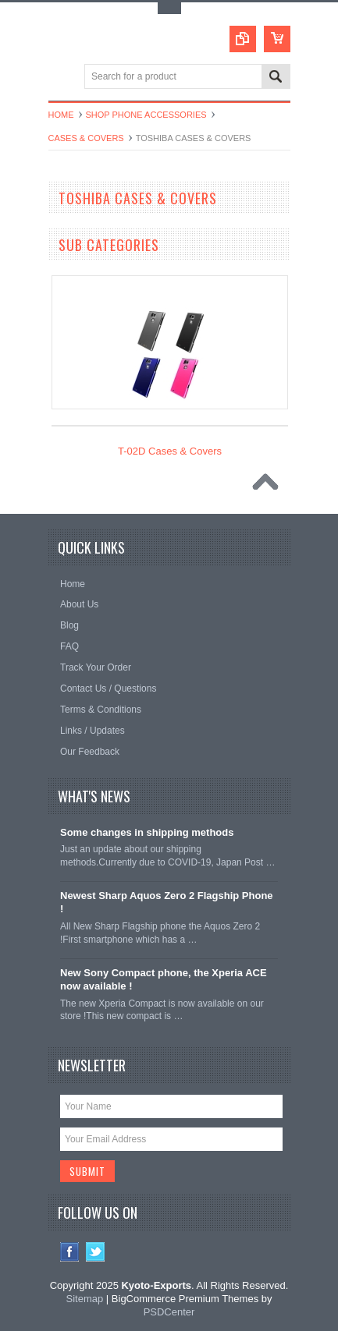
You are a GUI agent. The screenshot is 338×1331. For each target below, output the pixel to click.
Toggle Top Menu (169, 8)
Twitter (95, 1252)
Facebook (70, 1252)
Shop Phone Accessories (146, 114)
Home (61, 114)
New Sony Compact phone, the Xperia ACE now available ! (163, 979)
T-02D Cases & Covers (170, 451)
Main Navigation (62, 77)
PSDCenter (169, 1312)
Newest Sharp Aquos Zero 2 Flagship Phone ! (166, 902)
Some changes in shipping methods (146, 832)
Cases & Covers (86, 138)
